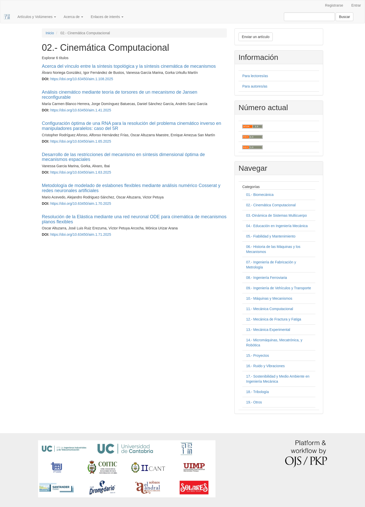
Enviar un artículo (255, 37)
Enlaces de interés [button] (107, 17)
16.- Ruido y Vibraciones (265, 366)
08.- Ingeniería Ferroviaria (266, 278)
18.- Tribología (257, 392)
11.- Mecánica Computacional (269, 309)
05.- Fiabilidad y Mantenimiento (271, 236)
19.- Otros (254, 402)
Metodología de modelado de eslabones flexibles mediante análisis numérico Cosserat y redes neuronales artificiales (131, 188)
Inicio (50, 33)
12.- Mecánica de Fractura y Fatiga (273, 319)
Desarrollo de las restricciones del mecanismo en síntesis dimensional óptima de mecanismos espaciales (123, 157)
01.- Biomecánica (259, 195)
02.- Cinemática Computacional (271, 205)
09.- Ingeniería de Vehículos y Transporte (278, 288)
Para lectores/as (255, 76)
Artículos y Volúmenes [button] (36, 17)
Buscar (344, 17)
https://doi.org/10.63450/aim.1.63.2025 (80, 172)
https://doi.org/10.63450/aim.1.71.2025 (80, 234)
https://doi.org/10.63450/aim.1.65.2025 (80, 141)
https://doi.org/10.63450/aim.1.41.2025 (80, 110)
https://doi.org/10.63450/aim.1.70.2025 (80, 203)
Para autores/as (254, 86)
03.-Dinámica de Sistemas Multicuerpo (276, 215)
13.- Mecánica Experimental (268, 330)
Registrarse (334, 5)
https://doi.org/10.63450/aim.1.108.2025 (81, 79)
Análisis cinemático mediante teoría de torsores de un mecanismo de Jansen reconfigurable (119, 95)
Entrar (356, 5)
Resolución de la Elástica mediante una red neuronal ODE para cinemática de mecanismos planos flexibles (134, 219)
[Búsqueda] (309, 16)
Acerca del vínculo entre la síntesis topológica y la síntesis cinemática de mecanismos (129, 66)
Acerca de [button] (73, 17)
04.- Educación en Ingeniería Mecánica (277, 226)
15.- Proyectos (257, 355)
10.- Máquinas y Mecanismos (269, 298)
